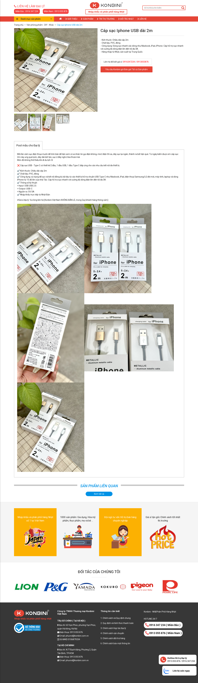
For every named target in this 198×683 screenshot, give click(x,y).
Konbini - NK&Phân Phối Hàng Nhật (160, 611)
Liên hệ (143, 19)
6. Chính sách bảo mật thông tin (115, 643)
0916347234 (129, 62)
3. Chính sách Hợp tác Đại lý (113, 628)
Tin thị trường (107, 19)
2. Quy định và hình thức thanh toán (117, 623)
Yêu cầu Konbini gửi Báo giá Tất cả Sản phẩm (126, 69)
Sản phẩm (88, 19)
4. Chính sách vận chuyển (112, 633)
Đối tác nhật (127, 19)
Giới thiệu (72, 19)
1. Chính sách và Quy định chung (116, 618)
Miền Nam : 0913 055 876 (55, 11)
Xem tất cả (99, 494)
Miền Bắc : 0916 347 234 (27, 11)
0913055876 (143, 62)
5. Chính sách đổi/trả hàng (113, 638)
